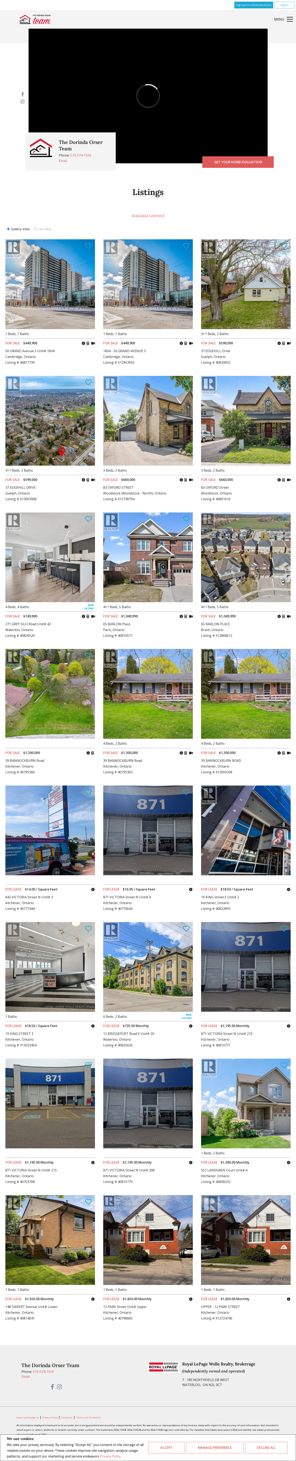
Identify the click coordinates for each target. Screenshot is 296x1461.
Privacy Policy (110, 1456)
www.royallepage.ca (27, 1417)
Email (63, 160)
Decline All (266, 1447)
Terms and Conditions (88, 1417)
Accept (166, 1447)
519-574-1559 (80, 155)
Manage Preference (215, 1447)
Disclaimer (67, 1417)
